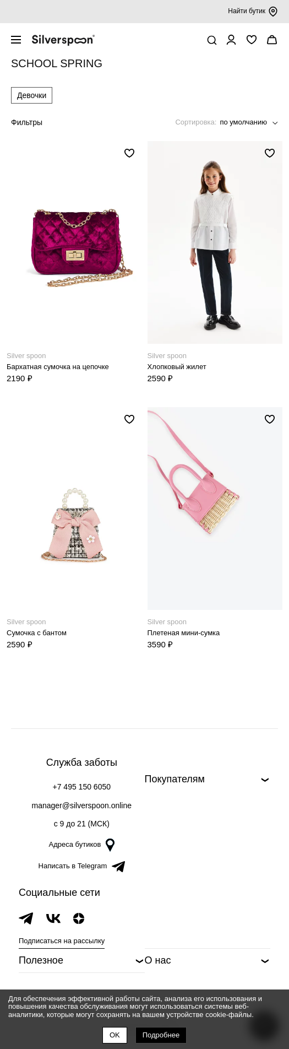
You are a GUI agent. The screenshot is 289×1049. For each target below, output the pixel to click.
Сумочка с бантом (37, 633)
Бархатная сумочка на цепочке (58, 367)
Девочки (31, 95)
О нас (158, 960)
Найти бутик (253, 12)
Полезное (41, 960)
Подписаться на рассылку (62, 941)
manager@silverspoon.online (81, 805)
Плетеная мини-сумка (184, 633)
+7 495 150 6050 (82, 786)
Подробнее (161, 1035)
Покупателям (175, 779)
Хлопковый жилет (177, 367)
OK (115, 1035)
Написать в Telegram (82, 866)
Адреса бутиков (81, 844)
